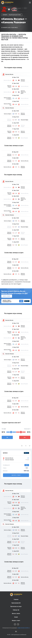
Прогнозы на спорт (16, 606)
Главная (16, 599)
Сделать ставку (16, 475)
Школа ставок (16, 613)
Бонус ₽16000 (6, 296)
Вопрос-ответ (16, 620)
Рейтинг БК (16, 610)
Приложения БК (16, 603)
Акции (16, 617)
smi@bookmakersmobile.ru (23, 627)
